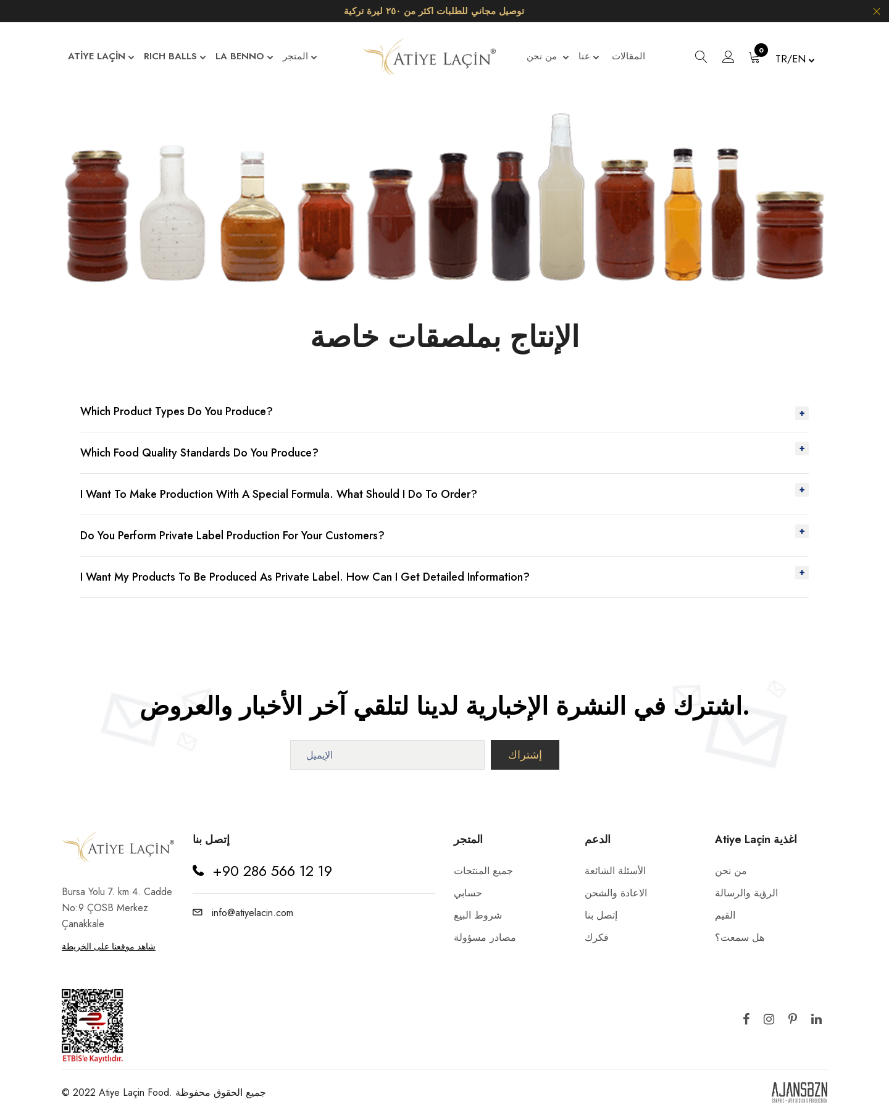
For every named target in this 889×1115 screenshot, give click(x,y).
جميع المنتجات (483, 871)
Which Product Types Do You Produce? (176, 411)
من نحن (548, 57)
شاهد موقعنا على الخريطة (109, 946)
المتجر (300, 57)
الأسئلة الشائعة (615, 871)
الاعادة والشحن (616, 893)
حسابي (468, 893)
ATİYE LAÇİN (101, 57)
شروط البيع (478, 915)
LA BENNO (244, 57)
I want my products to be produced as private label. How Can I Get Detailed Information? (305, 577)
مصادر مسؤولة (485, 937)
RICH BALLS (175, 57)
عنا (588, 57)
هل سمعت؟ (739, 937)
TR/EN (795, 59)
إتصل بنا (601, 915)
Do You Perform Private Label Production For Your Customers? (232, 536)
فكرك (597, 937)
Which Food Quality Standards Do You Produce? (199, 453)
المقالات (628, 56)
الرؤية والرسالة (746, 893)
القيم (725, 915)
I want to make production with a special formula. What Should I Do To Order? (278, 494)
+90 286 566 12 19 (272, 870)
